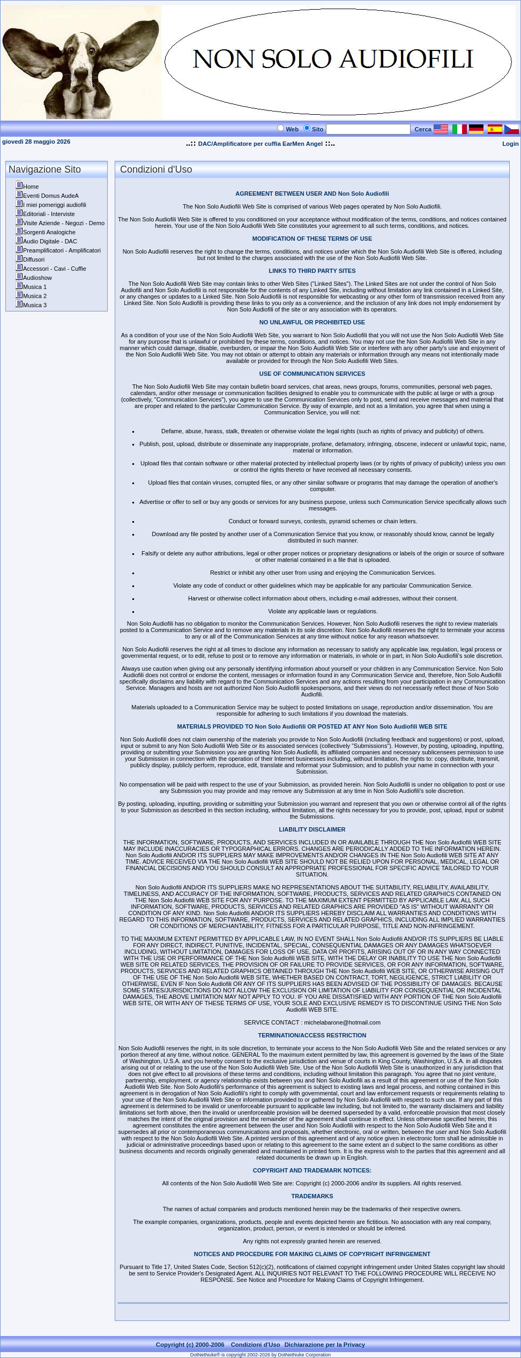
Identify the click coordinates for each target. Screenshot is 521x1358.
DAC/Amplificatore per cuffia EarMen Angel (260, 143)
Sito (317, 129)
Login (510, 143)
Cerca (423, 129)
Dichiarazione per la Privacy (325, 1344)
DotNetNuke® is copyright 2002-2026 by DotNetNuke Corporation (260, 1354)
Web (292, 129)
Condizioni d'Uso (255, 1344)
